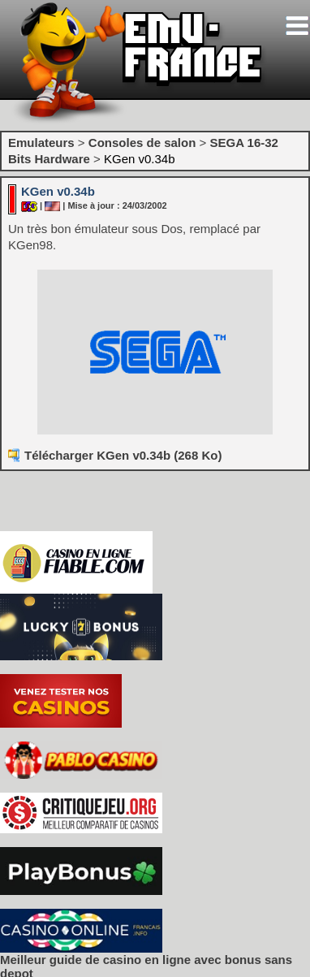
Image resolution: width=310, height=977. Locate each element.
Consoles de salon (142, 142)
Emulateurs (41, 142)
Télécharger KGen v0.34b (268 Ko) (123, 455)
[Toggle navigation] (297, 26)
